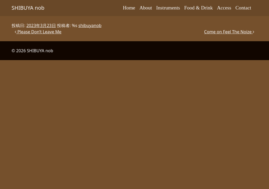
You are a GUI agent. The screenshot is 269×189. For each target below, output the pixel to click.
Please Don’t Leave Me (38, 32)
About (145, 7)
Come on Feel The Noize (229, 32)
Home (129, 7)
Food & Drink (198, 7)
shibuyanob (89, 25)
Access (224, 7)
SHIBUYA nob (28, 7)
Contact (243, 7)
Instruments (168, 7)
